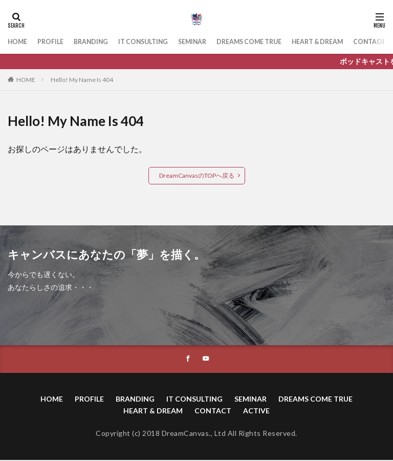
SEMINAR (211, 41)
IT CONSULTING (157, 41)
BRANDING (99, 41)
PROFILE (55, 41)
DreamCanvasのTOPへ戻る (196, 175)
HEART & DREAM (352, 41)
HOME (19, 41)
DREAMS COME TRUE (275, 41)
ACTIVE (256, 411)
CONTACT (212, 411)
